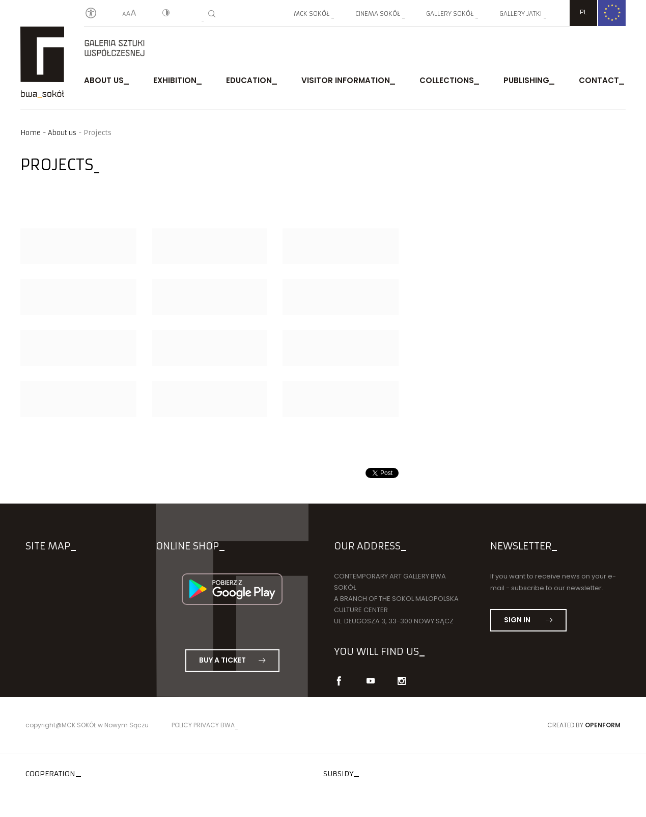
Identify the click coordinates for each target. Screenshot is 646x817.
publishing (526, 80)
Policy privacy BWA (203, 725)
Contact (599, 80)
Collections (446, 80)
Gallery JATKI (520, 13)
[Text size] (129, 13)
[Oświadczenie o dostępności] (91, 13)
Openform (603, 725)
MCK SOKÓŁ (311, 13)
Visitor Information (345, 80)
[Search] (212, 13)
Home (30, 132)
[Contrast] (166, 13)
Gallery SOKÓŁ (449, 13)
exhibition (174, 80)
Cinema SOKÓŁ (377, 13)
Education (249, 80)
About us (104, 80)
